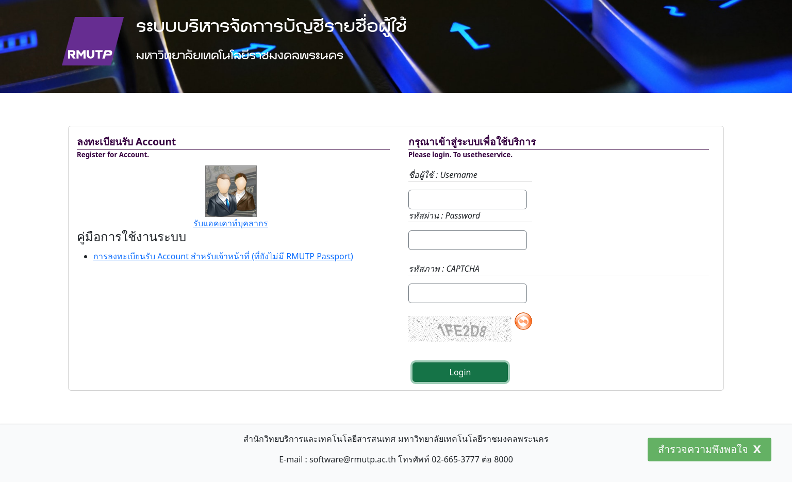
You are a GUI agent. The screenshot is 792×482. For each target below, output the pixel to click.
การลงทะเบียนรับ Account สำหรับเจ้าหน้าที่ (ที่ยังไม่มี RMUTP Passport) (223, 256)
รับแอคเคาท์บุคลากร (230, 223)
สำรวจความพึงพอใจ (703, 449)
